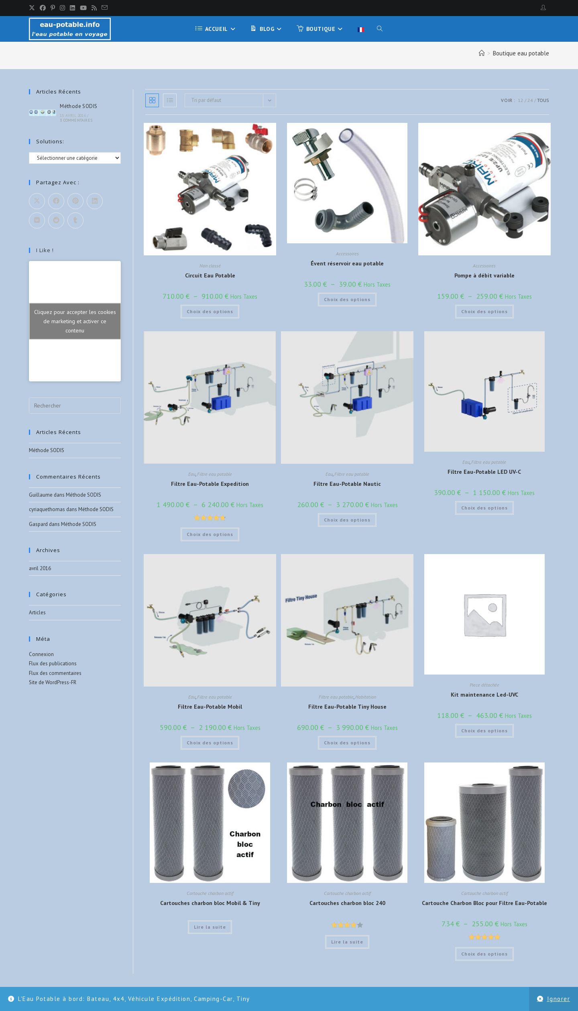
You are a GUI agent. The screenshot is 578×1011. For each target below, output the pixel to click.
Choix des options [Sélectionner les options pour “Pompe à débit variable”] (484, 311)
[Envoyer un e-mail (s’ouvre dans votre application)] (104, 8)
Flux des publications (53, 663)
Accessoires (347, 254)
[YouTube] (83, 8)
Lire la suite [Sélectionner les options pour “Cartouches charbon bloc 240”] (347, 942)
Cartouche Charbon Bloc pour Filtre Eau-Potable (484, 903)
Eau (191, 474)
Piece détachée (484, 685)
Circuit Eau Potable (210, 275)
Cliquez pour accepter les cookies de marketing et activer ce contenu (75, 321)
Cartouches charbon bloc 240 (347, 903)
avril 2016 (40, 568)
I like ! (45, 250)
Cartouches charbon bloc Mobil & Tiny (210, 903)
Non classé (210, 266)
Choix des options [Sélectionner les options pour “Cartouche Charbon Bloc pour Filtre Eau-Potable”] (484, 954)
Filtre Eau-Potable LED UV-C (484, 471)
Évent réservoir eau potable (347, 263)
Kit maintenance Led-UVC (484, 694)
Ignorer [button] (558, 999)
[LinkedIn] (72, 8)
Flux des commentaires (55, 673)
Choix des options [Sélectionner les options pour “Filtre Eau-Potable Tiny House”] (347, 743)
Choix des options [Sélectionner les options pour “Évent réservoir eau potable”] (347, 299)
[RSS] (94, 8)
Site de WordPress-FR (52, 682)
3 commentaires (76, 120)
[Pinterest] (52, 8)
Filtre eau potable (214, 474)
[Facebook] (42, 8)
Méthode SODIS (78, 106)
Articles (37, 612)
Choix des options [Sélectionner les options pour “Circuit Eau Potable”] (210, 311)
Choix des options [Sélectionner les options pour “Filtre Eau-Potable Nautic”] (347, 520)
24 (530, 100)
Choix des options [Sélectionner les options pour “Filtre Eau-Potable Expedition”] (210, 534)
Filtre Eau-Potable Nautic (347, 483)
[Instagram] (62, 8)
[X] (33, 8)
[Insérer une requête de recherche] (75, 405)
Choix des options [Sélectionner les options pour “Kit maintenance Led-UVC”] (484, 731)
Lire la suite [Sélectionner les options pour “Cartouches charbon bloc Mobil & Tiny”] (210, 927)
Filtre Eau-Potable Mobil (210, 706)
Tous (543, 100)
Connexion (41, 654)
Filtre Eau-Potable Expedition (210, 483)
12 (520, 100)
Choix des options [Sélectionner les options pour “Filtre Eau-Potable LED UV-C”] (484, 508)
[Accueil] (482, 53)
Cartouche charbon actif (210, 893)
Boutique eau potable (521, 53)
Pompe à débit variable (484, 275)
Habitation (365, 697)
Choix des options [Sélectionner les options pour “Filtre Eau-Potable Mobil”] (210, 743)
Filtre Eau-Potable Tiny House (347, 706)
